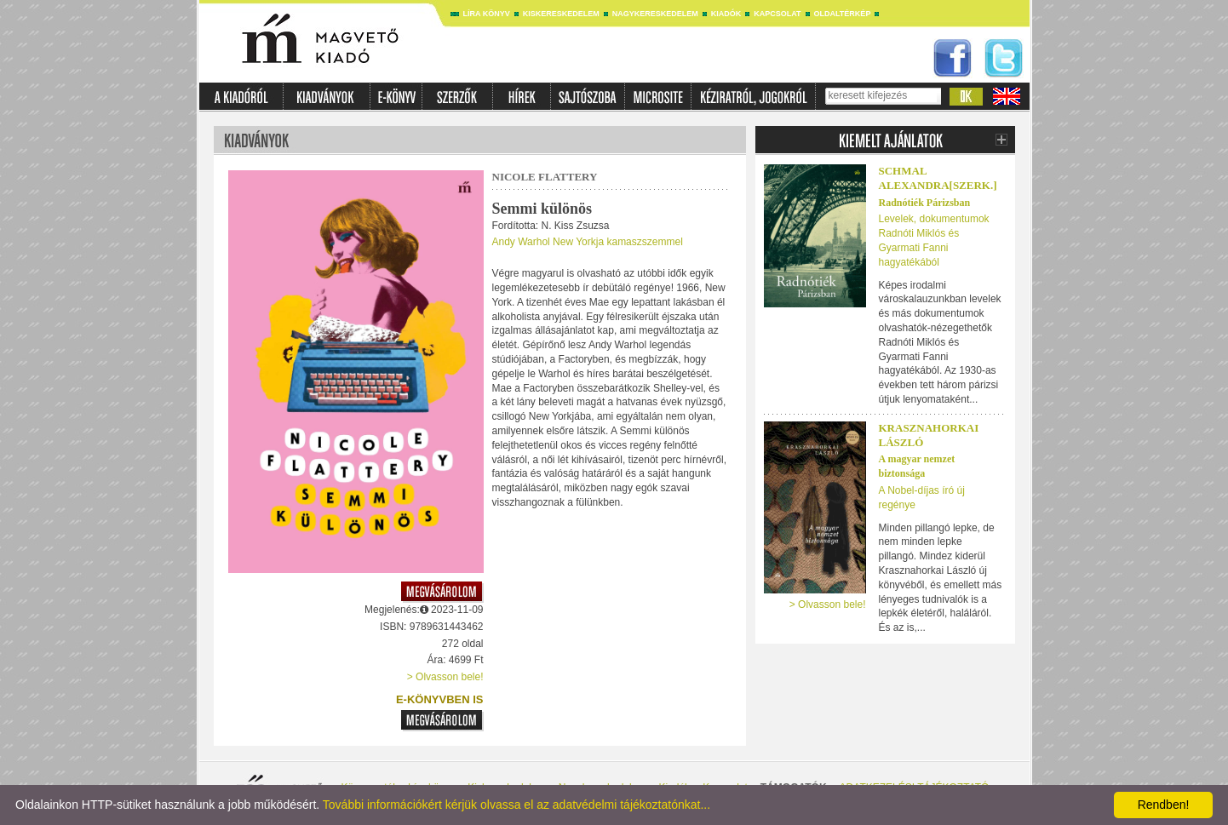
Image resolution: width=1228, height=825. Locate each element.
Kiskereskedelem (561, 13)
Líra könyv (486, 13)
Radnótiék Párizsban (925, 203)
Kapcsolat (777, 13)
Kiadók (726, 13)
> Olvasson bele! (445, 677)
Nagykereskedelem (655, 13)
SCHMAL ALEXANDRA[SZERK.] (938, 178)
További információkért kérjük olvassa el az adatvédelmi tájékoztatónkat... (516, 804)
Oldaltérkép (842, 13)
